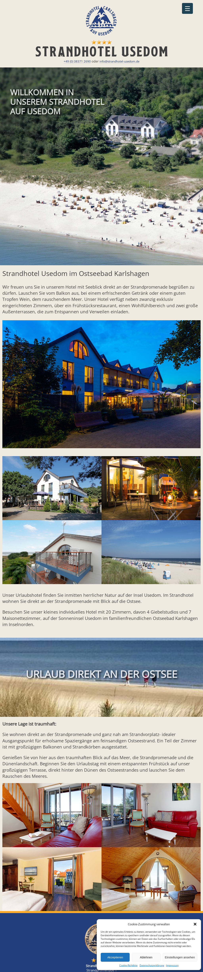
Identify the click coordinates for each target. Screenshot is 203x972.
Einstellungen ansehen (180, 957)
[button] (195, 924)
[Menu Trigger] (187, 8)
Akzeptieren (115, 957)
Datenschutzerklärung (152, 965)
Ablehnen (146, 957)
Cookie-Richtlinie (128, 965)
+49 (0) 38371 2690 (77, 61)
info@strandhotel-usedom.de (119, 61)
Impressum (172, 965)
